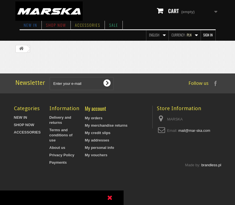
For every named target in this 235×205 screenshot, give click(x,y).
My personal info (99, 147)
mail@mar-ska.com (194, 130)
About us (57, 147)
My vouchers (96, 155)
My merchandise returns (106, 125)
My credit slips (98, 133)
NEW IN (30, 25)
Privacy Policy (61, 155)
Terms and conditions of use (61, 135)
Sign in (208, 34)
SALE (113, 25)
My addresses (97, 140)
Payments (58, 162)
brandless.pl (211, 194)
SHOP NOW (56, 25)
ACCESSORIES (87, 25)
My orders (94, 118)
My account (95, 108)
